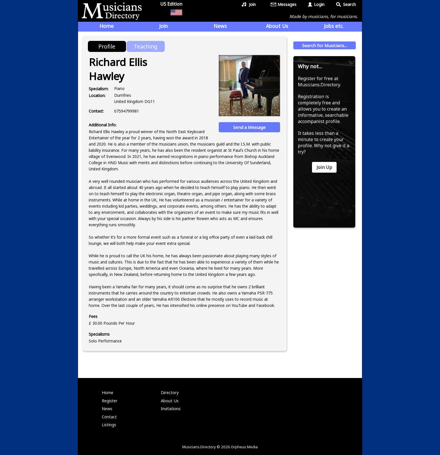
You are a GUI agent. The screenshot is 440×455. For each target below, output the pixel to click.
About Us (277, 26)
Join (252, 4)
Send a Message (249, 127)
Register (110, 400)
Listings (109, 424)
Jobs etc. (334, 26)
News (220, 26)
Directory (170, 392)
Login (319, 4)
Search (349, 4)
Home (106, 26)
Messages (287, 4)
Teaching (145, 46)
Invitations (171, 408)
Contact (109, 416)
